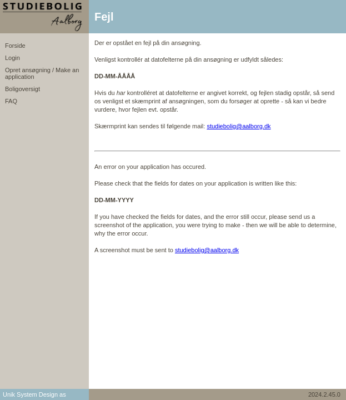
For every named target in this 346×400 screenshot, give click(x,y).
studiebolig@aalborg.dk (238, 126)
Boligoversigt (22, 89)
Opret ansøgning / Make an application (42, 73)
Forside (15, 45)
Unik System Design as (34, 394)
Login (12, 57)
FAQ (11, 101)
